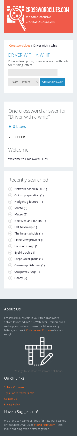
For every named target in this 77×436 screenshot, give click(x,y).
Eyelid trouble (23, 252)
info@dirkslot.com (44, 424)
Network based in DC (28, 189)
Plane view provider (27, 240)
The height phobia (26, 233)
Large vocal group (26, 259)
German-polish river (27, 265)
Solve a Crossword (15, 387)
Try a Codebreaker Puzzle (19, 393)
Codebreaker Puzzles (38, 330)
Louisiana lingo (24, 246)
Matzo (18, 208)
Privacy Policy (12, 404)
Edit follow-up (23, 227)
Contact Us (10, 398)
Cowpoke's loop (25, 272)
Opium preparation (26, 195)
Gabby (18, 278)
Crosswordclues (19, 45)
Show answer (52, 82)
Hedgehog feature (26, 202)
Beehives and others (28, 221)
